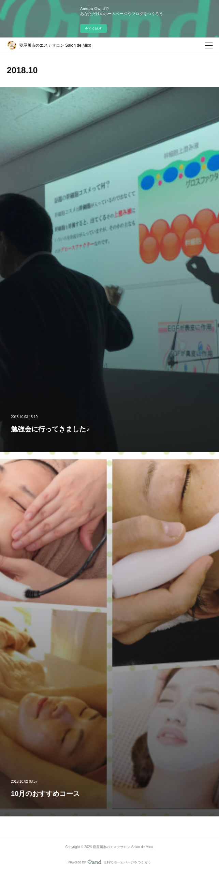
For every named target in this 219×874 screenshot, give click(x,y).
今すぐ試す (93, 28)
